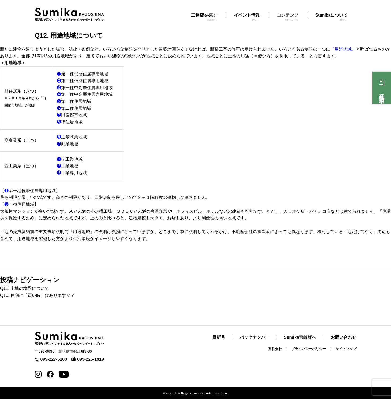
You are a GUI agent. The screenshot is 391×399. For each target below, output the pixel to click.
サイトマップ (346, 349)
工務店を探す (204, 17)
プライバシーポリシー (308, 349)
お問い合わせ (343, 337)
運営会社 (275, 349)
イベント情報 (247, 17)
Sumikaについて (331, 17)
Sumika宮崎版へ (300, 337)
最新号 (218, 337)
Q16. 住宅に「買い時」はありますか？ (37, 295)
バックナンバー (255, 337)
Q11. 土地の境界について (24, 288)
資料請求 (382, 92)
